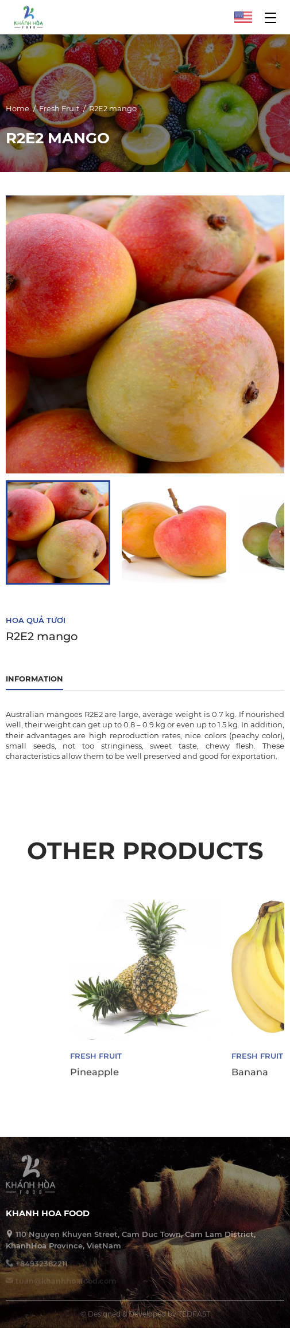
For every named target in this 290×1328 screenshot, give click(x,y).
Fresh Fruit (59, 110)
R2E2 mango (113, 110)
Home (17, 110)
